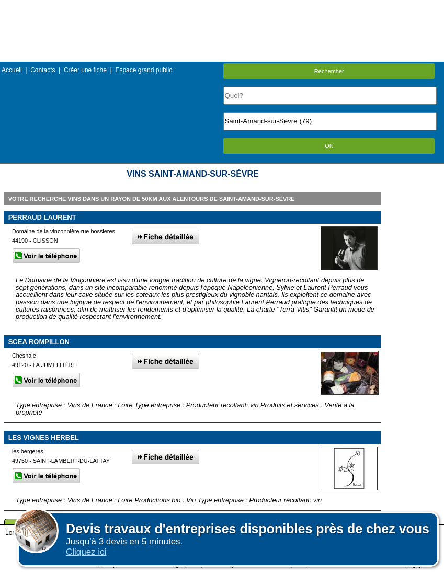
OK (329, 146)
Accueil (12, 70)
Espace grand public (143, 70)
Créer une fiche (85, 70)
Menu (221, 8)
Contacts (42, 70)
